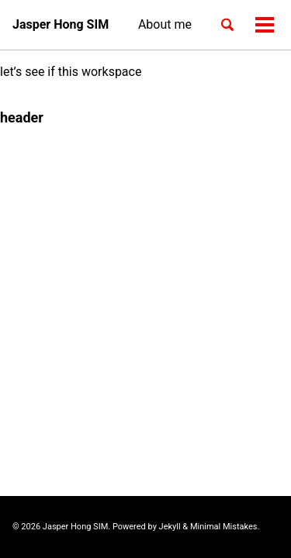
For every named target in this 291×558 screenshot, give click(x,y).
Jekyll (170, 527)
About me (165, 24)
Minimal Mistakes (224, 527)
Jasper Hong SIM (60, 24)
